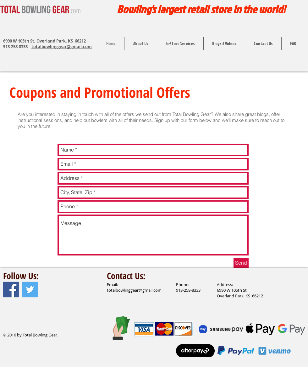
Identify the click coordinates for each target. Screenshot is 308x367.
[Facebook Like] (15, 321)
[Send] (241, 263)
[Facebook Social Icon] (11, 289)
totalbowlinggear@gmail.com (61, 46)
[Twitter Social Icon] (30, 289)
